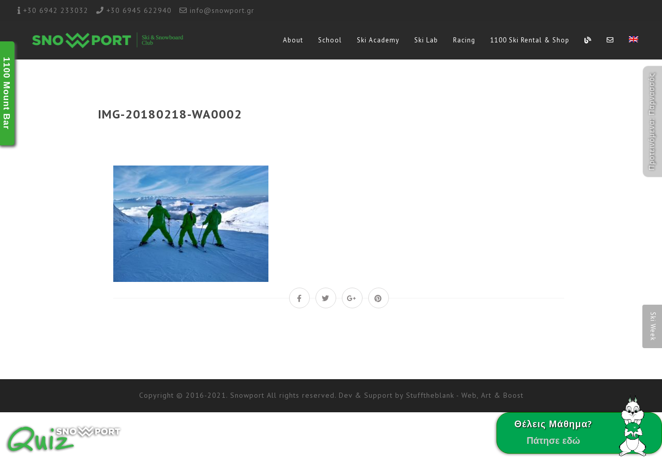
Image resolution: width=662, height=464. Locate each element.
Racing (464, 40)
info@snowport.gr (222, 10)
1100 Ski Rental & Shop (529, 40)
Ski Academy (378, 40)
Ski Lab (426, 40)
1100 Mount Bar (6, 93)
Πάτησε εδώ (553, 440)
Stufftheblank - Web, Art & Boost (464, 395)
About (293, 40)
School (330, 40)
